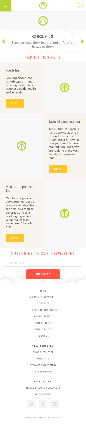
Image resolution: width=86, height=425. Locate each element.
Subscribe (43, 274)
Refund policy (43, 329)
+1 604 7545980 (43, 394)
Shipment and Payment (43, 297)
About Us (43, 336)
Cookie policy (43, 323)
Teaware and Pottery (43, 365)
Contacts (43, 303)
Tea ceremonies (43, 371)
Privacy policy (43, 316)
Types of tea (43, 358)
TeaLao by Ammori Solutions (43, 388)
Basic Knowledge (43, 352)
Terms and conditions (43, 310)
